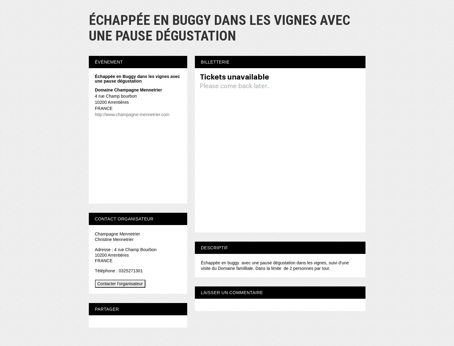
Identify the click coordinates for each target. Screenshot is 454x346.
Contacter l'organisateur (120, 283)
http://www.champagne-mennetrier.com (132, 114)
